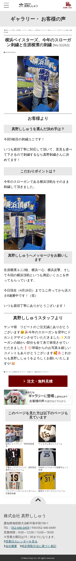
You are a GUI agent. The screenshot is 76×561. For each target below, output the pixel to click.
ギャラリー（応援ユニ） (27, 372)
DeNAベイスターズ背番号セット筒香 (53, 468)
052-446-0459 (20, 528)
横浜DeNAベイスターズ (41, 372)
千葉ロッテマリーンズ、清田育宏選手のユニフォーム (21, 468)
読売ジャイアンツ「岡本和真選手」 (20, 445)
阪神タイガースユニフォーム (51, 490)
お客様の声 (15, 372)
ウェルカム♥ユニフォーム (50, 443)
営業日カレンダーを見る (22, 541)
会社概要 (11, 546)
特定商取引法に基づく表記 (39, 546)
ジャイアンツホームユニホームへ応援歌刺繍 (21, 492)
